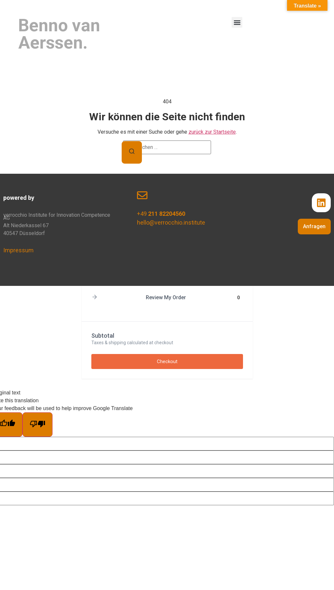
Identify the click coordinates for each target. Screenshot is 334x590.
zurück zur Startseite (212, 132)
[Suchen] (132, 152)
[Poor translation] (38, 424)
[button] (237, 22)
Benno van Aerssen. (59, 34)
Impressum (18, 250)
